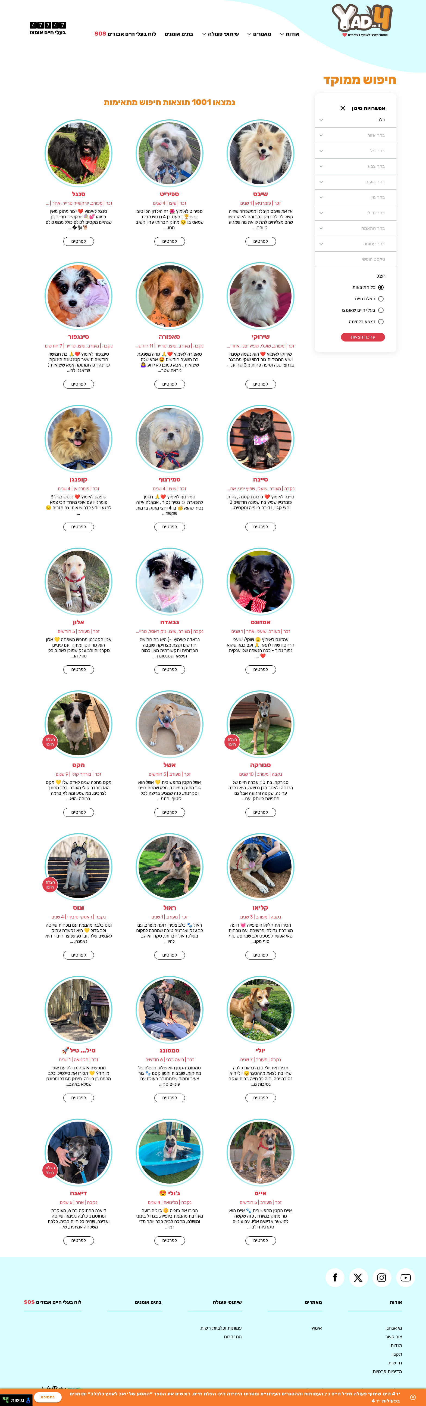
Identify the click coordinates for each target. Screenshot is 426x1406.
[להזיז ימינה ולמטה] (7, 1401)
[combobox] (355, 120)
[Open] (321, 120)
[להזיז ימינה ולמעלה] (7, 1398)
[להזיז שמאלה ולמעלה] (4, 1398)
